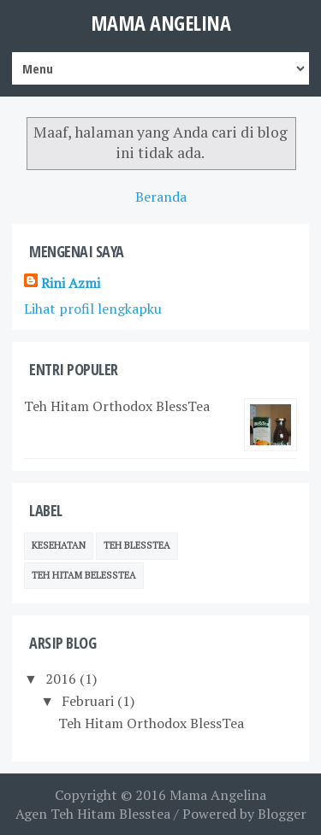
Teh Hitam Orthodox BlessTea (117, 406)
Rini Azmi (70, 282)
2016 (60, 678)
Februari (88, 700)
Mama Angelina (161, 23)
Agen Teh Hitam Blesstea (92, 813)
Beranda (161, 196)
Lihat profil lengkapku (93, 308)
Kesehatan (59, 545)
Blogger (282, 813)
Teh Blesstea (137, 545)
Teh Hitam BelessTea (84, 575)
